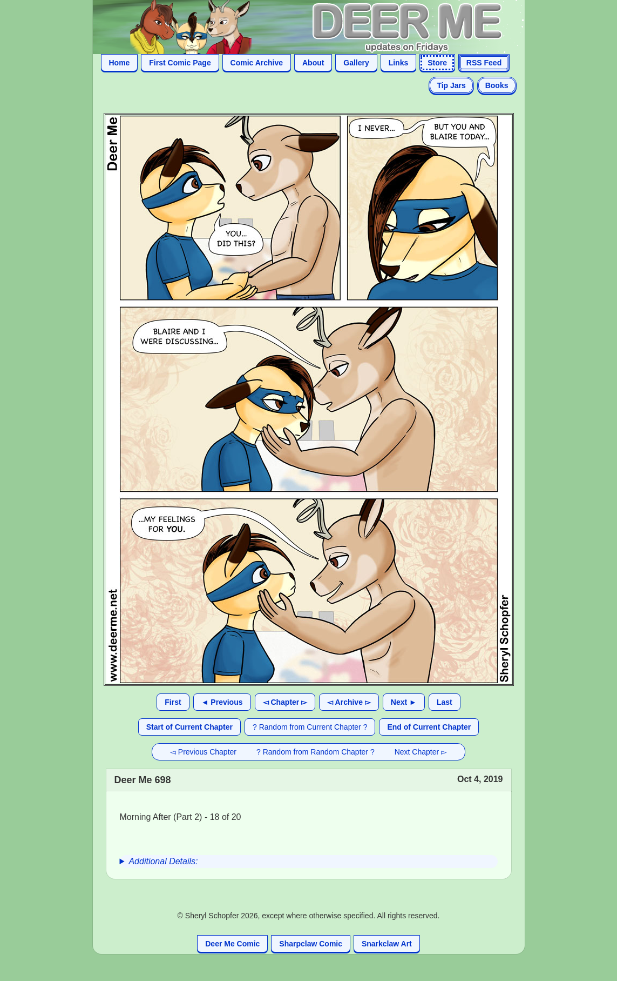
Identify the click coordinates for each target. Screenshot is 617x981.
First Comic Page (180, 62)
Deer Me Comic (232, 943)
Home (119, 62)
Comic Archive (256, 62)
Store (437, 62)
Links (399, 62)
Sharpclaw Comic (310, 943)
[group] (309, 861)
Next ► (404, 702)
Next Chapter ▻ (421, 752)
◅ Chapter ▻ (285, 702)
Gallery (356, 62)
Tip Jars (451, 85)
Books (496, 85)
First (173, 702)
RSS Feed (483, 62)
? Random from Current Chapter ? (310, 727)
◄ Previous (222, 702)
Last (444, 702)
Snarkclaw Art (387, 943)
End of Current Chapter (429, 727)
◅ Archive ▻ (349, 702)
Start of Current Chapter (189, 727)
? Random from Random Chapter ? (315, 752)
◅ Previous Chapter (203, 752)
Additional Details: (163, 861)
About (313, 62)
